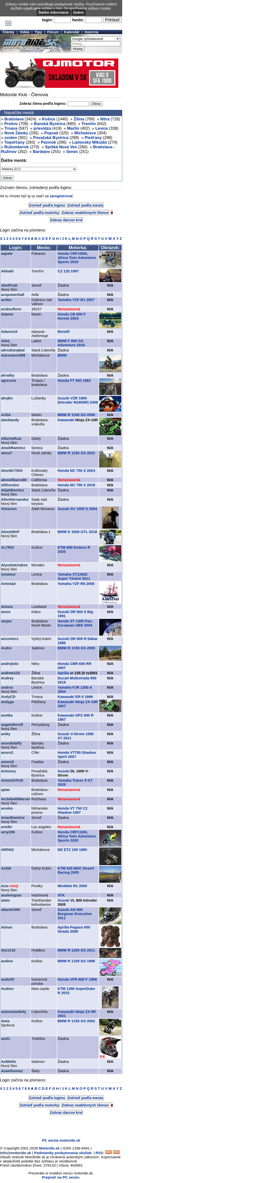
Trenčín (88, 123)
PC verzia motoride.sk (61, 1140)
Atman (6, 927)
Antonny (8, 771)
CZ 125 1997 (68, 271)
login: (47, 20)
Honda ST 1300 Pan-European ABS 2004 (75, 623)
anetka (7, 715)
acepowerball (12, 294)
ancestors (9, 639)
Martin (73, 128)
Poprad (51, 133)
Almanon (9, 509)
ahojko (7, 398)
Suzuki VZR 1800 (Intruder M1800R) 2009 (77, 400)
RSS (99, 1153)
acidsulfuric (11, 309)
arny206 (8, 832)
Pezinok (48, 142)
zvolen (10, 137)
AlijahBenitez (12, 490)
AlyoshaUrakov (14, 565)
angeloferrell (12, 724)
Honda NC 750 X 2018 (76, 485)
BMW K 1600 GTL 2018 (77, 532)
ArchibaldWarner (15, 799)
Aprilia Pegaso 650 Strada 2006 (73, 929)
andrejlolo (10, 663)
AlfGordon (10, 485)
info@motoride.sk (15, 1153)
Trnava (10, 128)
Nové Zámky (16, 133)
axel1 (5, 1038)
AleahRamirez (13, 448)
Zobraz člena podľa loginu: (43, 103)
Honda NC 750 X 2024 (76, 470)
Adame (7, 314)
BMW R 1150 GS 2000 (76, 648)
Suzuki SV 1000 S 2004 (77, 509)
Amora (7, 606)
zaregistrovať (61, 196)
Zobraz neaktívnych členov (85, 212)
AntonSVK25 (12, 780)
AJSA (6, 415)
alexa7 (6, 453)
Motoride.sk (49, 1148)
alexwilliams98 (13, 480)
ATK (61, 895)
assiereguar (11, 895)
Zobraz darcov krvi (66, 220)
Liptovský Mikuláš (89, 142)
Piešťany (93, 137)
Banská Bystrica (49, 123)
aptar (5, 790)
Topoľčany (14, 142)
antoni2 (7, 762)
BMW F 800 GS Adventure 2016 (71, 343)
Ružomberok (16, 147)
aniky (5, 734)
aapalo (7, 253)
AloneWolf (10, 532)
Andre (6, 648)
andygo (7, 702)
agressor (8, 380)
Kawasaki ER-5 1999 (75, 697)
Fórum (53, 32)
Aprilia (63, 673)
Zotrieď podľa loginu (47, 205)
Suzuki (63, 771)
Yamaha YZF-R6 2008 (75, 583)
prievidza (42, 128)
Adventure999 (13, 355)
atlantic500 (10, 909)
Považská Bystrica (50, 137)
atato (5, 900)
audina (7, 961)
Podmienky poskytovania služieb (62, 1153)
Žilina (79, 119)
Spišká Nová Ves (61, 147)
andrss (7, 687)
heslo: (78, 20)
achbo (6, 300)
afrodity (7, 375)
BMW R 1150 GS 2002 (76, 1021)
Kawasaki (65, 420)
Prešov (11, 123)
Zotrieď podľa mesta (85, 205)
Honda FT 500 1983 (74, 380)
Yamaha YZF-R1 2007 (75, 300)
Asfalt (6, 868)
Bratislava (14, 119)
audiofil (7, 979)
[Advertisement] (57, 1127)
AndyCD (8, 697)
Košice (48, 119)
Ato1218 (8, 950)
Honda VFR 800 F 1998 (77, 979)
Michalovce (85, 133)
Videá (24, 32)
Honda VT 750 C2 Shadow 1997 (72, 810)
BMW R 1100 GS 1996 (76, 961)
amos (6, 612)
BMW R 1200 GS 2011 (76, 950)
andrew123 (10, 673)
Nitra (105, 119)
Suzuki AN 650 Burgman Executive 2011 (74, 913)
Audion (7, 988)
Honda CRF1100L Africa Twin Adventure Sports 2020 (76, 836)
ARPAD (7, 849)
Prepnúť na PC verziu (60, 1177)
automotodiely (13, 1011)
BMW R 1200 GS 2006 (76, 415)
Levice (101, 128)
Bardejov (41, 151)
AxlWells (8, 1061)
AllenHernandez (15, 499)
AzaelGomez (12, 1071)
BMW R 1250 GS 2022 (76, 453)
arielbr (6, 827)
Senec (72, 151)
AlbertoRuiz (11, 438)
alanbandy (10, 420)
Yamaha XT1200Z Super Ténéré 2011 (73, 576)
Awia (5, 1021)
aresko (7, 808)
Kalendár (71, 32)
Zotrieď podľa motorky (39, 212)
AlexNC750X (11, 470)
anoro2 (7, 752)
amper (6, 621)
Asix (5, 886)
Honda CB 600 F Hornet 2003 (71, 316)
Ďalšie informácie (53, 12)
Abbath (7, 271)
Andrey (7, 678)
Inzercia (92, 32)
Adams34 (9, 331)
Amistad (8, 583)
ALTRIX (7, 547)
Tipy (38, 32)
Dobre (78, 12)
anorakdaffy (11, 743)
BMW (62, 355)
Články (8, 32)
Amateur (8, 574)
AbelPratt (9, 285)
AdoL (5, 341)
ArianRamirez (13, 817)
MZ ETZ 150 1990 (72, 849)
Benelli (63, 331)
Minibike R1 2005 (72, 886)
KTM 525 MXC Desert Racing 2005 (75, 870)
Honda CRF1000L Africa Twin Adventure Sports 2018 (76, 257)
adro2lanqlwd (13, 350)
